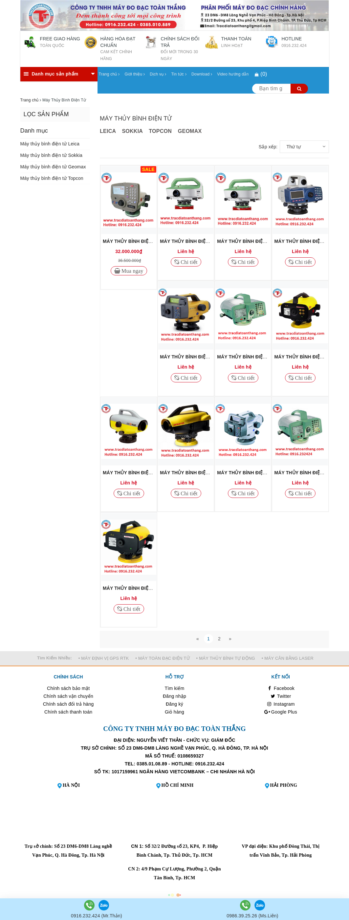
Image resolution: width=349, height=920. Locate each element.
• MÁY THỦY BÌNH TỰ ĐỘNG (225, 658)
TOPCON (160, 131)
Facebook (281, 688)
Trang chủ (109, 74)
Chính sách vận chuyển (68, 696)
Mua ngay (131, 270)
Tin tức (178, 74)
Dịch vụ (158, 74)
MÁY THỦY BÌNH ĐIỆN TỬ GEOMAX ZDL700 (151, 472)
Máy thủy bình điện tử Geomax (53, 166)
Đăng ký (174, 704)
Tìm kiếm (175, 688)
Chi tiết (188, 262)
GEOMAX (190, 131)
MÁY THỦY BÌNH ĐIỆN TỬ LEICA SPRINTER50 (154, 588)
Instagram (281, 704)
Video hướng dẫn (233, 74)
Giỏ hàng (174, 712)
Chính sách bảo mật (68, 688)
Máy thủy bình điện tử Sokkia (51, 155)
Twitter (280, 696)
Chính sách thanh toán (68, 712)
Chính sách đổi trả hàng (68, 704)
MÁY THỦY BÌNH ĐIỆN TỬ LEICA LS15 (259, 241)
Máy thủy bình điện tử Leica (50, 143)
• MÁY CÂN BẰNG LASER (288, 658)
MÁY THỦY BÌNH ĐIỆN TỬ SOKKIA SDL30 (263, 472)
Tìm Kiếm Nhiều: (54, 657)
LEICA (108, 131)
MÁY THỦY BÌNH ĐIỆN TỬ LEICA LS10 (202, 241)
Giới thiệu (135, 74)
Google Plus (280, 712)
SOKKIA (132, 131)
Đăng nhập (174, 696)
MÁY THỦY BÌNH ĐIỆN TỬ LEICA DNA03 (261, 356)
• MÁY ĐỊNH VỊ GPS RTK (103, 658)
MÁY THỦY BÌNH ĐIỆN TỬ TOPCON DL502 (206, 356)
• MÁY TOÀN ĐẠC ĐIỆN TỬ (162, 658)
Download (201, 74)
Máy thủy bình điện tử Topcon (51, 178)
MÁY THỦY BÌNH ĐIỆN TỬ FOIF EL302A (146, 241)
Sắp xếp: (268, 146)
